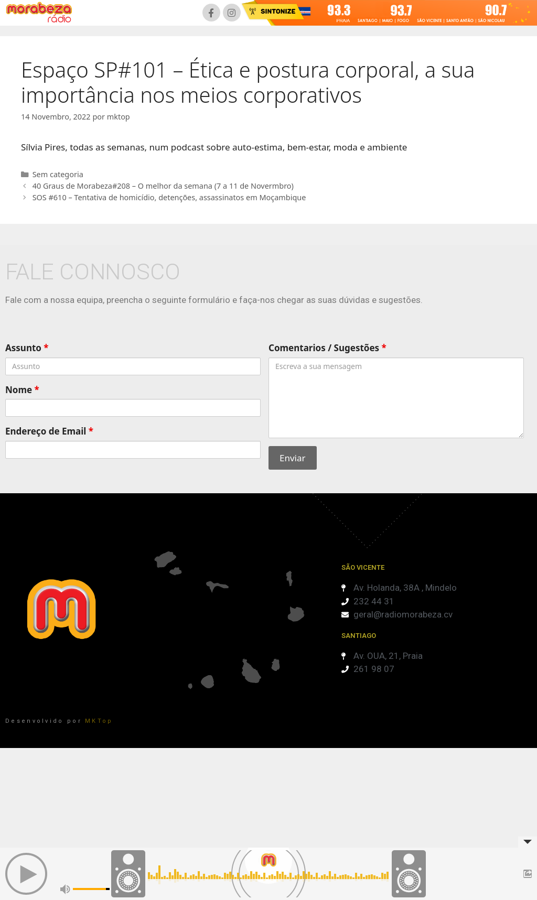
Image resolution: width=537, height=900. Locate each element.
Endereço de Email (49, 431)
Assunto (27, 348)
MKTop (99, 721)
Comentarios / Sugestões (327, 348)
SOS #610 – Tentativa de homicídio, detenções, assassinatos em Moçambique (169, 197)
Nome (22, 390)
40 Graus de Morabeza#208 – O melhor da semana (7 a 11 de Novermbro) (163, 186)
